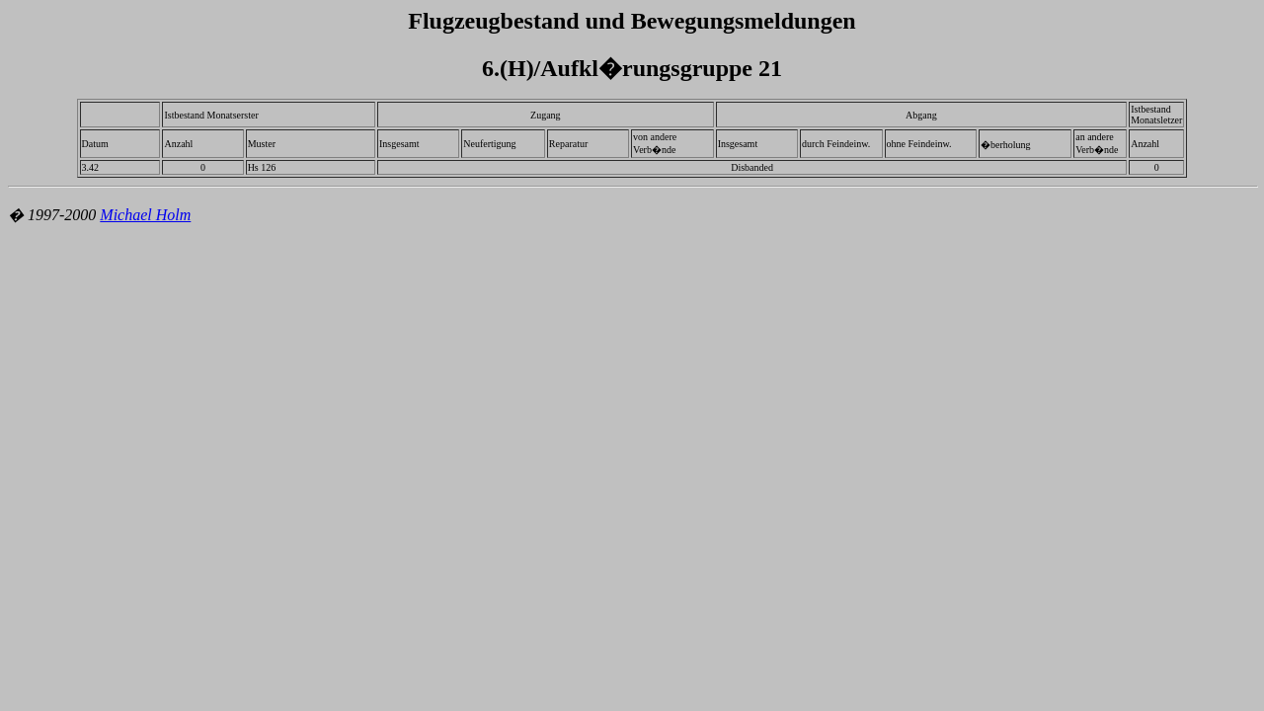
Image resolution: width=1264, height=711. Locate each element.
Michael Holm (145, 214)
